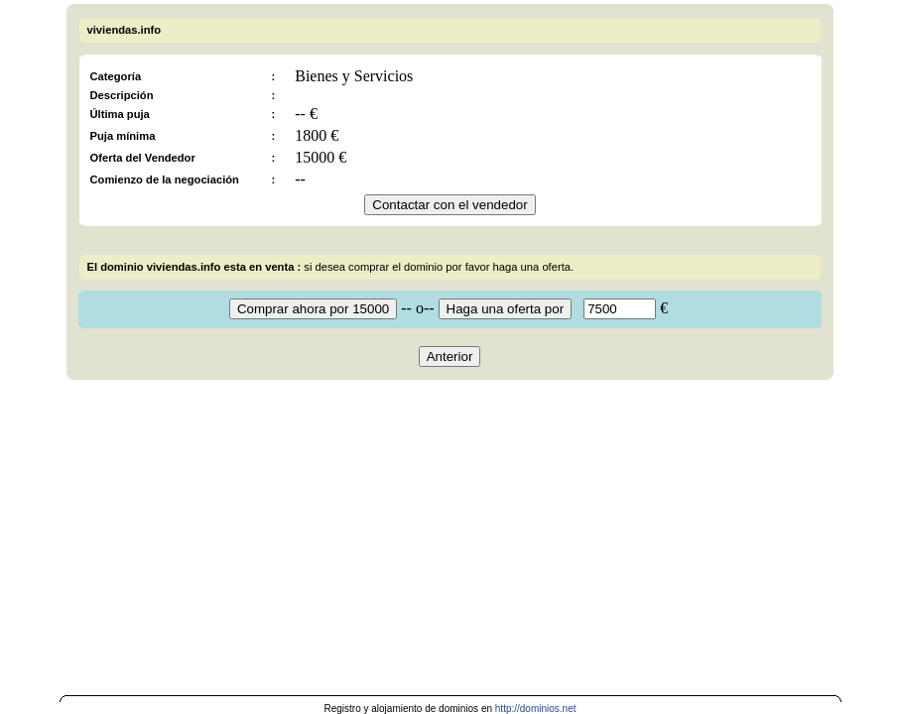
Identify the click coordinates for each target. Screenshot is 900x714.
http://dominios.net (536, 708)
